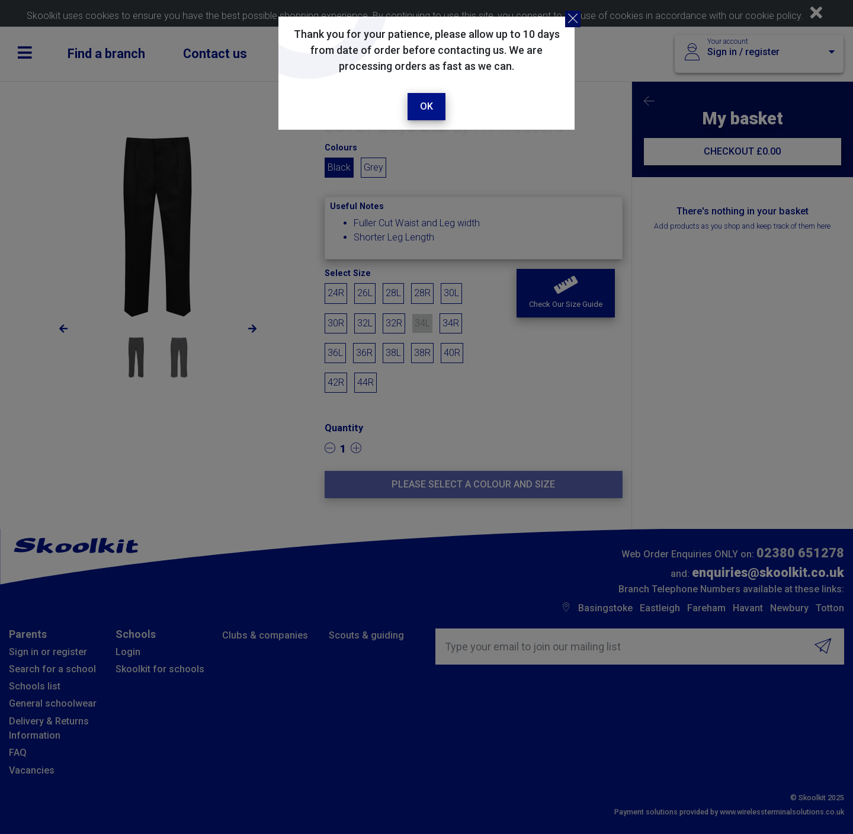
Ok (426, 106)
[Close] (573, 19)
